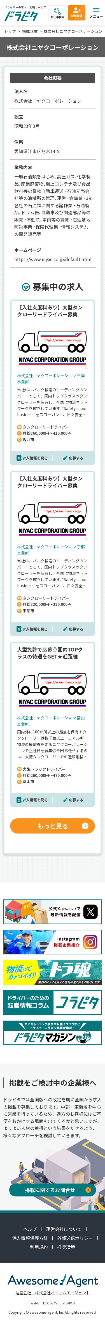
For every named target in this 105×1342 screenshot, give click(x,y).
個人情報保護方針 (30, 1238)
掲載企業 (30, 31)
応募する (76, 458)
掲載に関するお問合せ (58, 1189)
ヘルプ (30, 1229)
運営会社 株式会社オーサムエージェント (52, 1292)
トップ (10, 31)
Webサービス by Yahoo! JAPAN (53, 1303)
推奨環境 (66, 1247)
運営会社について (64, 1229)
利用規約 (39, 1247)
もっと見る (63, 825)
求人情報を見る (35, 458)
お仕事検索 (57, 13)
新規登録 (76, 12)
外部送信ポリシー (75, 1238)
